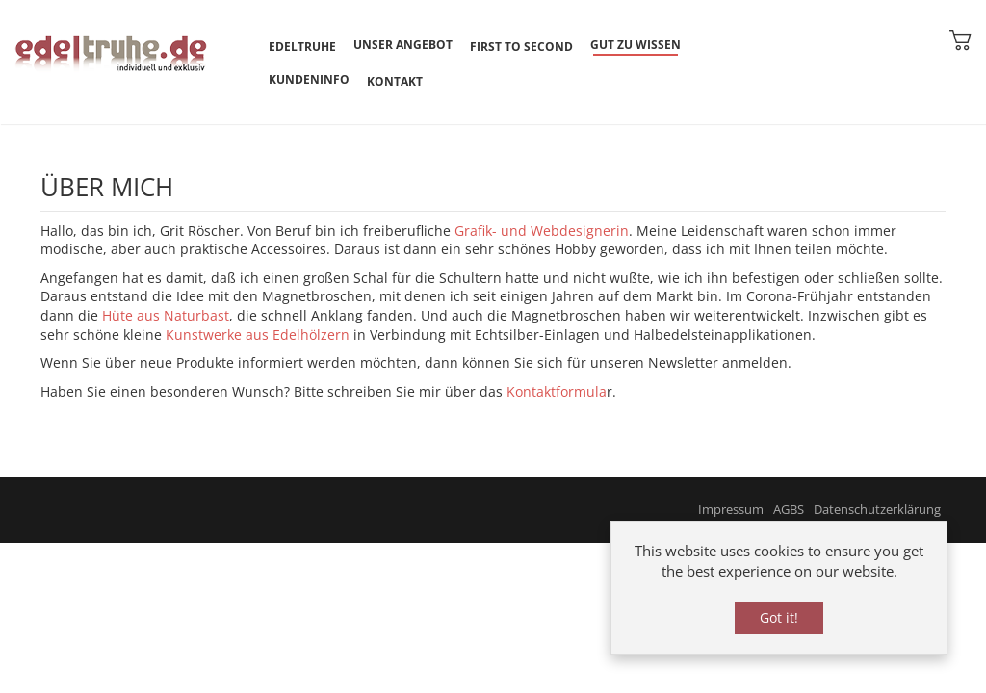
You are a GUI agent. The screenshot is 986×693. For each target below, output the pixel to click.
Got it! (779, 617)
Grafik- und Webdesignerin (541, 230)
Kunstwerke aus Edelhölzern (258, 334)
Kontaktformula (556, 391)
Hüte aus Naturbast (165, 315)
